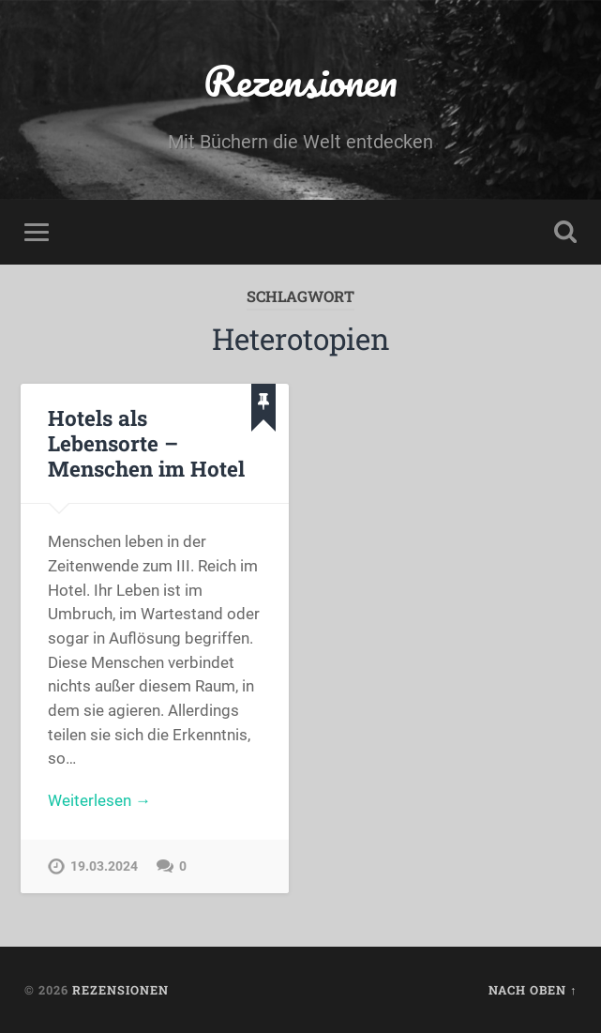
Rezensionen (300, 80)
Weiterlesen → (99, 800)
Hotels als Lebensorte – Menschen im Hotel (146, 442)
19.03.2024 (104, 866)
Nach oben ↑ (532, 989)
